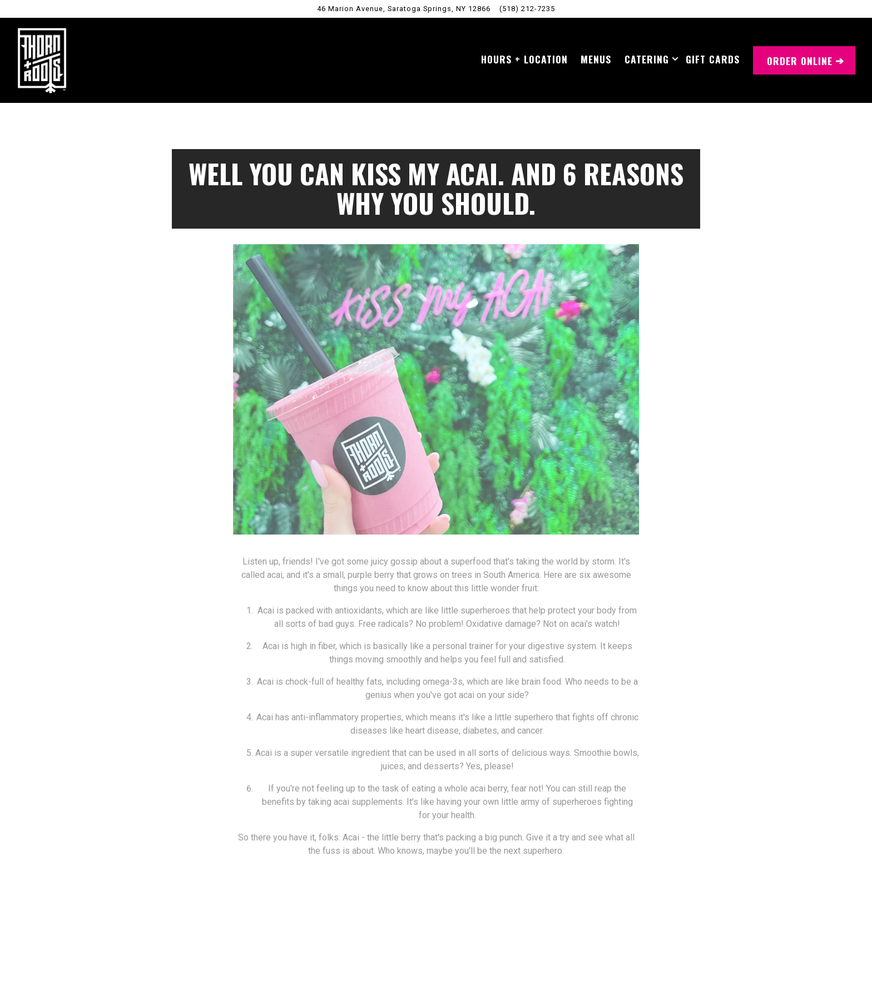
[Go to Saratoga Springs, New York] (403, 8)
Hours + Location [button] (524, 59)
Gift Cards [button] (713, 59)
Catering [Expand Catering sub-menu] (649, 58)
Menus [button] (596, 59)
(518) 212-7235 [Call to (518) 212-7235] (527, 8)
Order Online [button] (800, 60)
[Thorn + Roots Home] (42, 60)
